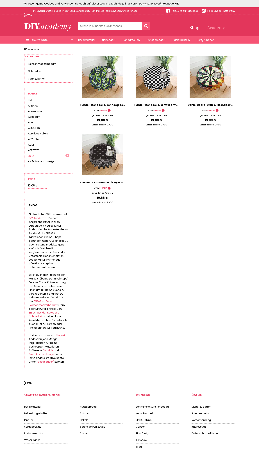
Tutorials (47, 350)
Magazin (61, 335)
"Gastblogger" (45, 362)
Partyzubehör (205, 40)
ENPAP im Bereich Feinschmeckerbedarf (43, 303)
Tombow (141, 440)
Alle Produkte (39, 40)
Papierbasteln (181, 40)
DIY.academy (31, 49)
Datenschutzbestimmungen (156, 3)
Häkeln (84, 420)
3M (30, 100)
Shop (194, 27)
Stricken (85, 413)
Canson (141, 427)
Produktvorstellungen (42, 354)
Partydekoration (34, 433)
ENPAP (31, 156)
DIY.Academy (37, 218)
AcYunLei (33, 139)
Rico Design (143, 433)
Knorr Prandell (144, 413)
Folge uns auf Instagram (221, 10)
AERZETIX (33, 150)
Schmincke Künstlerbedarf (152, 407)
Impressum (199, 427)
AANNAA (33, 105)
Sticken (84, 433)
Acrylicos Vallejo (38, 133)
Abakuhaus (35, 111)
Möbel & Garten (201, 407)
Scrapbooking (32, 427)
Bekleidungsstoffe (35, 413)
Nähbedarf (108, 40)
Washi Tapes (32, 440)
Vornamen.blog (201, 420)
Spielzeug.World (201, 413)
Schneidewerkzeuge (92, 427)
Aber (31, 122)
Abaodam (34, 117)
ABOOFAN (34, 128)
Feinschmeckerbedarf (42, 64)
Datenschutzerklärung (205, 433)
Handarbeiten (131, 40)
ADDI (31, 144)
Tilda (139, 446)
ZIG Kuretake (144, 420)
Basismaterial (86, 40)
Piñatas (28, 420)
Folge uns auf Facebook (185, 10)
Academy (216, 27)
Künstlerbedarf (156, 40)
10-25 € (33, 185)
